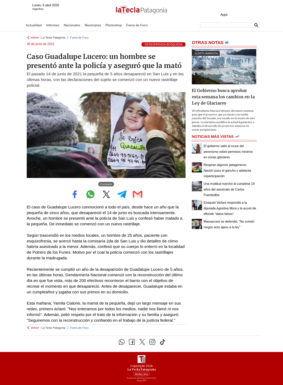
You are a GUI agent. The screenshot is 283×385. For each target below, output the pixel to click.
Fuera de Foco (137, 25)
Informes (53, 25)
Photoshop (113, 25)
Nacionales (72, 25)
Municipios (93, 25)
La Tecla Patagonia (53, 37)
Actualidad (34, 25)
